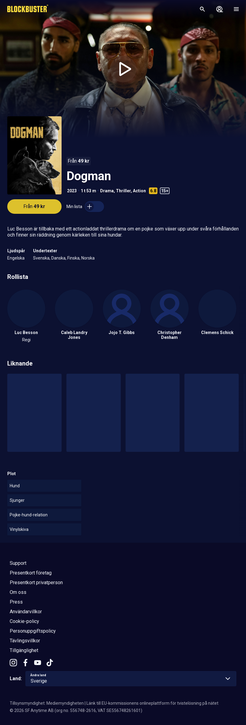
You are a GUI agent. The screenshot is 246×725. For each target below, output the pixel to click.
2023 (72, 190)
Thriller (123, 190)
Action (139, 190)
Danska (58, 258)
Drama (107, 190)
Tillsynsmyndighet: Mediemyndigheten (47, 703)
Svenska (41, 258)
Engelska (16, 258)
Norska (88, 258)
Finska (73, 258)
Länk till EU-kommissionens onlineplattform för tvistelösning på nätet (152, 703)
